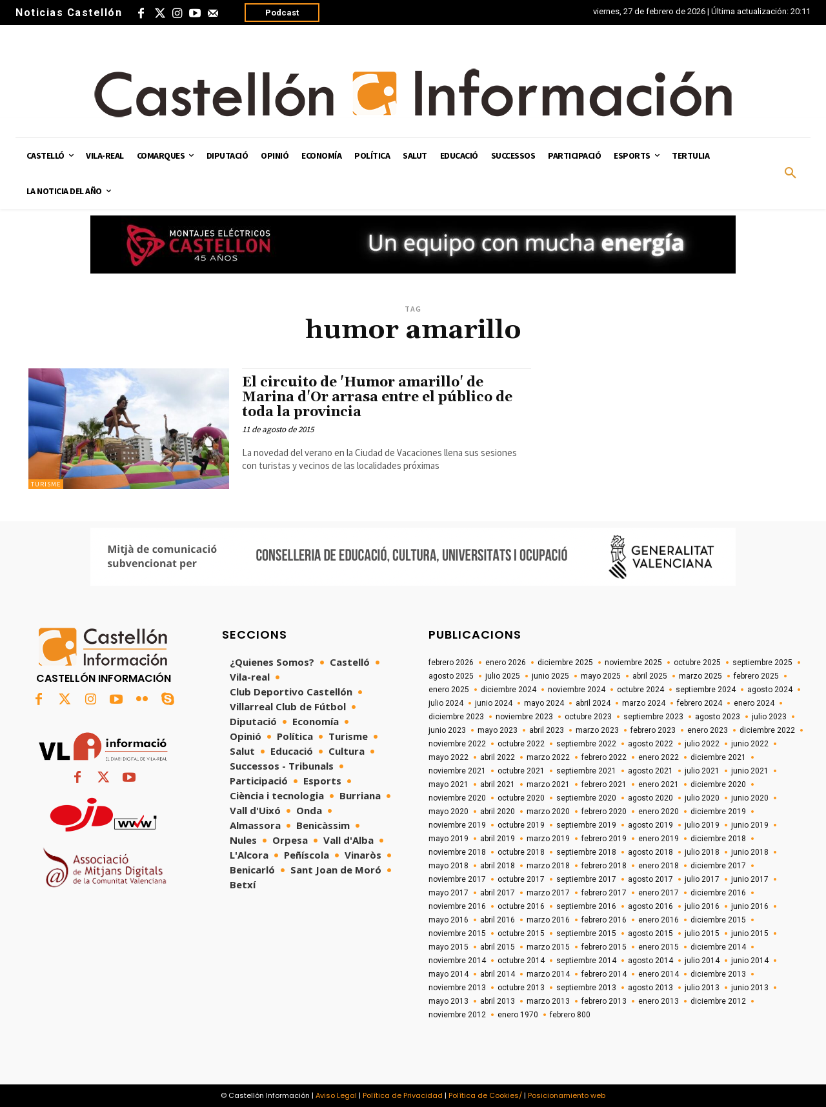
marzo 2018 (548, 866)
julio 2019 (702, 825)
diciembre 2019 (718, 811)
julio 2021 (702, 771)
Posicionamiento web (566, 1095)
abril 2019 (497, 839)
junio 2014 (750, 960)
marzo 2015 (548, 947)
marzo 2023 (597, 730)
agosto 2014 (650, 960)
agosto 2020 (650, 798)
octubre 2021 (521, 771)
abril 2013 (497, 1001)
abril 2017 (497, 893)
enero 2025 (448, 689)
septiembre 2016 (586, 906)
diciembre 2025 (565, 662)
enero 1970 (518, 1015)
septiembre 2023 (653, 717)
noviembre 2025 (633, 662)
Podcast (282, 12)
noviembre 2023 (524, 717)
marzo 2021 (548, 784)
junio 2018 (750, 852)
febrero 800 (570, 1015)
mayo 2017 (448, 893)
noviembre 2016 (457, 906)
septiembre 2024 (706, 689)
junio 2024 (493, 703)
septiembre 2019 (586, 825)
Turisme (46, 484)
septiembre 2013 (586, 988)
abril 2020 (497, 811)
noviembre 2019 (457, 825)
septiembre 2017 (586, 879)
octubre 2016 (521, 906)
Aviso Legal (336, 1095)
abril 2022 (497, 757)
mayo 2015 (448, 947)
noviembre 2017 (457, 879)
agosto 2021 (650, 771)
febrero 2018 (604, 866)
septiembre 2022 (586, 744)
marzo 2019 (548, 839)
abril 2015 (497, 947)
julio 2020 (702, 798)
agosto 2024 (769, 689)
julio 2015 (702, 933)
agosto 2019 (650, 825)
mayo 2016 (448, 920)
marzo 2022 (548, 757)
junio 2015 (750, 933)
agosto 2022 (650, 744)
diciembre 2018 (718, 839)
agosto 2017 (650, 879)
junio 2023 (447, 730)
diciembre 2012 (718, 1001)
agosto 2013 (650, 988)
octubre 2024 (640, 689)
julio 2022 (702, 744)
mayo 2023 (498, 730)
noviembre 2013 (457, 988)
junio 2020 (750, 798)
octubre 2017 (521, 879)
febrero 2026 (451, 662)
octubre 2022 (521, 744)
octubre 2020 (521, 798)
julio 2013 (702, 988)
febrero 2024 (699, 703)
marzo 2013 (548, 1001)
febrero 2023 (653, 730)
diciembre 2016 (718, 893)
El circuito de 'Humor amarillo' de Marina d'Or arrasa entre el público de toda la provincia (377, 397)
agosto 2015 (650, 933)
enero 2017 (658, 893)
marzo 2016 (548, 920)
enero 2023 (707, 730)
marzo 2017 (548, 893)
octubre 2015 (521, 933)
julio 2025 (502, 676)
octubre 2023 (588, 717)
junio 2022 (750, 744)
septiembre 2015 (586, 933)
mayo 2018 (448, 866)
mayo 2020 (448, 811)
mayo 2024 (544, 703)
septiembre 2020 (586, 798)
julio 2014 (702, 960)
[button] (790, 173)
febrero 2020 (604, 811)
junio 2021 (750, 771)
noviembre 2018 (457, 852)
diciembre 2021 (718, 757)
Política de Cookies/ (485, 1095)
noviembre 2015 (457, 933)
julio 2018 (702, 852)
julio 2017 (702, 879)
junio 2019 (750, 825)
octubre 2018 (521, 852)
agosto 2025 (451, 676)
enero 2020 (658, 811)
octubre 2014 (521, 960)
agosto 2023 (717, 717)
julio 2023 (769, 717)
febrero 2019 (604, 839)
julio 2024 (445, 703)
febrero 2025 (756, 676)
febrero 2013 (604, 1001)
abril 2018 (497, 866)
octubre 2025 (697, 662)
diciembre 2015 (718, 920)
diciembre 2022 (767, 730)
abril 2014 (497, 974)
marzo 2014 (548, 974)
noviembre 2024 (576, 689)
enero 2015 (658, 947)
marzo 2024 (643, 703)
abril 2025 (649, 676)
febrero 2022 (604, 757)
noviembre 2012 (457, 1015)
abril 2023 (546, 730)
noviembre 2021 (457, 771)
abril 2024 (593, 703)
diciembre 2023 (456, 717)
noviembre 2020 (457, 798)
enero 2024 (754, 703)
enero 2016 (658, 920)
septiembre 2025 (762, 662)
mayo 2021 (448, 784)
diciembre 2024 (508, 689)
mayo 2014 (448, 974)
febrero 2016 (604, 920)
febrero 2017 (604, 893)
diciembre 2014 (718, 947)
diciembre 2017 (718, 866)
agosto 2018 (650, 852)
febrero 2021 (604, 784)
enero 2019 (658, 839)
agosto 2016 (650, 906)
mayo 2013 (448, 1001)
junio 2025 (550, 676)
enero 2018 (658, 866)
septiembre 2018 (586, 852)
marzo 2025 (700, 676)
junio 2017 (750, 879)
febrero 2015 (604, 947)
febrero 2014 (604, 974)
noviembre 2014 (457, 960)
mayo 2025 (601, 676)
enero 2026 (505, 662)
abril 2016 (497, 920)
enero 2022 (658, 757)
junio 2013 (750, 988)
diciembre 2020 (718, 784)
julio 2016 (702, 906)
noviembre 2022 (457, 744)
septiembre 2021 (586, 771)
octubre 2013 (521, 988)
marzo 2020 (548, 811)
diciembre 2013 (718, 974)
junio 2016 (750, 906)
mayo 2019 (448, 839)
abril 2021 (497, 784)
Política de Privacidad (403, 1095)
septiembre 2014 (586, 960)
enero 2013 (658, 1001)
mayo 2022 (448, 757)
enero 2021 (658, 784)
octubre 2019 (521, 825)
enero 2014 (658, 974)
